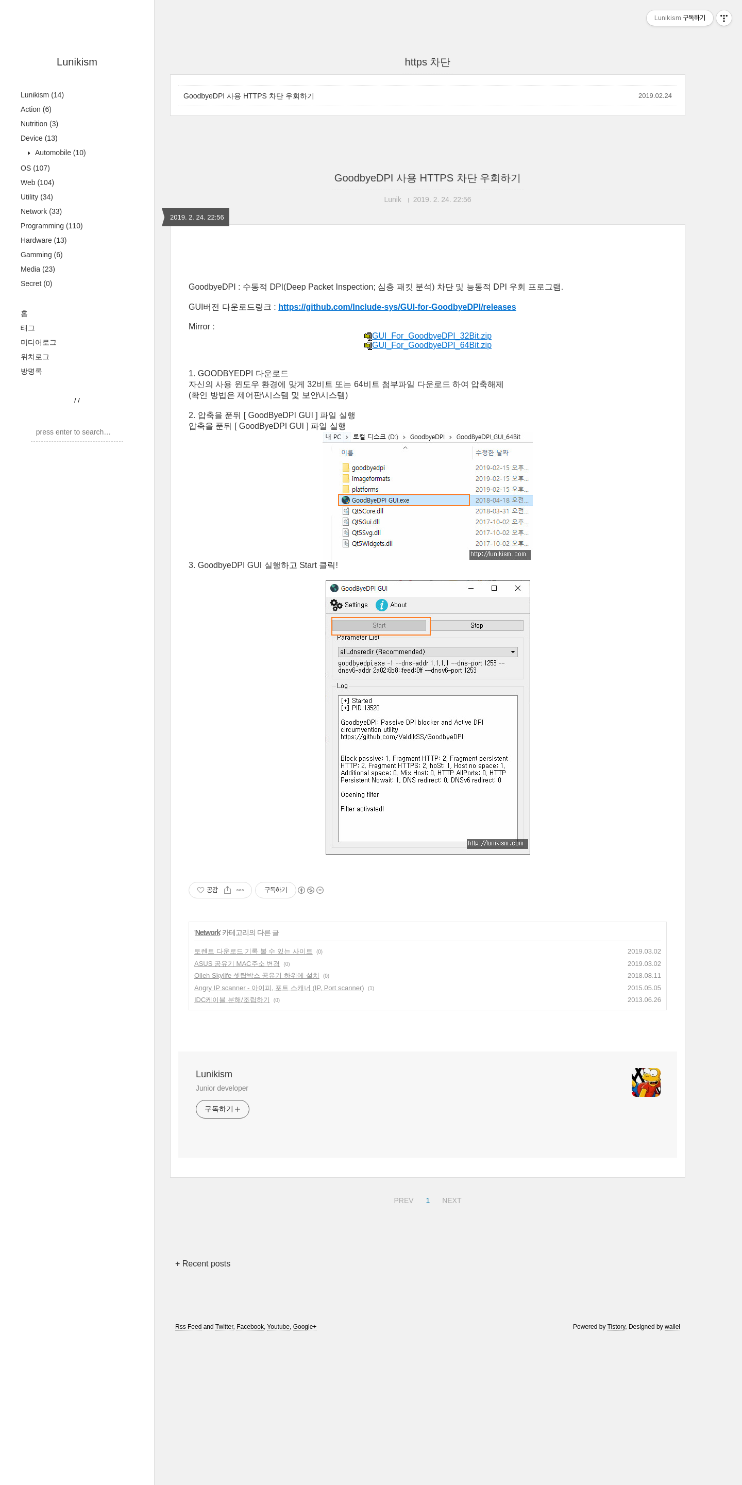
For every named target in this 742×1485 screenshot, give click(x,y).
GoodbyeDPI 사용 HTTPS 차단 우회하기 (248, 96)
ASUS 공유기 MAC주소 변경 (237, 1108)
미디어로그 (39, 342)
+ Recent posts (202, 1408)
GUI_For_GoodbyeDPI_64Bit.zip (428, 489)
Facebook (250, 1471)
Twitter (224, 1471)
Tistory (617, 1471)
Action (36, 109)
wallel (672, 1471)
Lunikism (77, 62)
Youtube (278, 1471)
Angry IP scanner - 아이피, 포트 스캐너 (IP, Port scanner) (279, 1132)
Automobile (59, 152)
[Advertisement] (428, 344)
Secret (36, 283)
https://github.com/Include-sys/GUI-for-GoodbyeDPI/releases (397, 451)
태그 (28, 328)
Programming (52, 226)
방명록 (31, 371)
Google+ (305, 1471)
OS (35, 168)
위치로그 (35, 357)
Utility (37, 197)
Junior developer (222, 1232)
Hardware (44, 240)
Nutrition (39, 124)
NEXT (450, 1343)
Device (39, 138)
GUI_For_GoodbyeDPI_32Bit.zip (428, 480)
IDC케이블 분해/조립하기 (232, 1144)
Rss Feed (188, 1471)
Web (37, 182)
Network (41, 211)
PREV (402, 1343)
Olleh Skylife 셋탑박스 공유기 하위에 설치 (256, 1120)
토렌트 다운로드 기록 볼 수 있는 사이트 (253, 1095)
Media (38, 269)
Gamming (42, 255)
